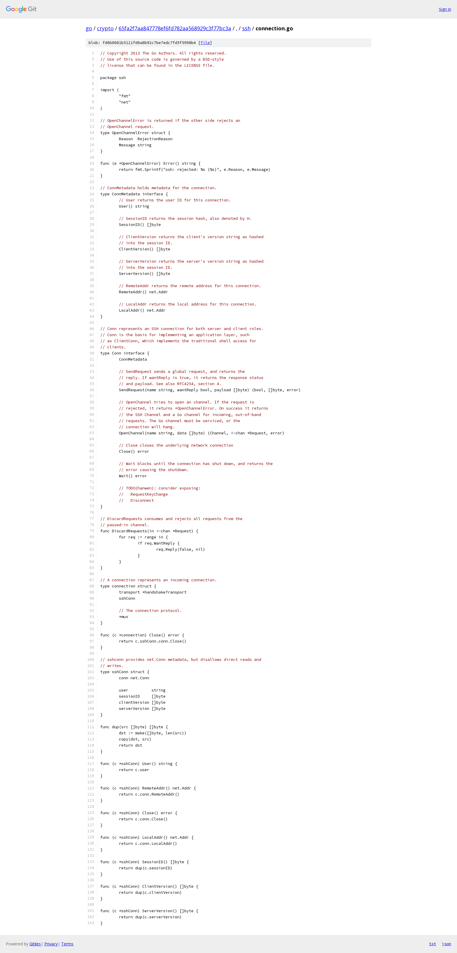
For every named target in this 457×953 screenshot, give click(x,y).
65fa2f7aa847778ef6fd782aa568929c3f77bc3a (175, 28)
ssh (246, 28)
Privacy (51, 944)
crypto (105, 28)
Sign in (445, 9)
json (446, 943)
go (89, 28)
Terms (67, 944)
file (205, 42)
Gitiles (35, 944)
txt (432, 943)
